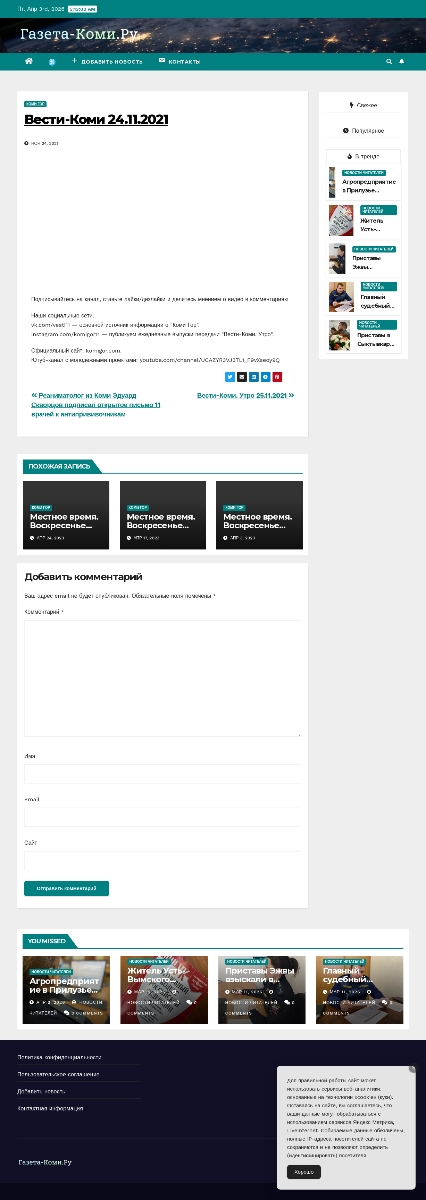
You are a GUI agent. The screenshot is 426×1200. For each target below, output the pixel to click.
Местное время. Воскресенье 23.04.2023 (64, 525)
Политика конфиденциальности (59, 1057)
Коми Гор (35, 104)
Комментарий (44, 612)
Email (32, 799)
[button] (389, 61)
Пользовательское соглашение (58, 1074)
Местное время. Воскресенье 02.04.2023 (257, 525)
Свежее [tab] (363, 105)
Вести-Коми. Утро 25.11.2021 (245, 395)
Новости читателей (364, 173)
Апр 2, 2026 (50, 1002)
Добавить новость (41, 1091)
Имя (29, 756)
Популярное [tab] (363, 130)
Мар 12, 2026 (150, 992)
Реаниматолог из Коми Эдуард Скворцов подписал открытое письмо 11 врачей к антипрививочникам (95, 404)
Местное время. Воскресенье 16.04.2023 (161, 525)
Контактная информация (50, 1108)
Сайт (30, 842)
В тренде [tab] (363, 156)
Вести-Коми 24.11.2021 (96, 119)
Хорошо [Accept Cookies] (304, 1172)
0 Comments (87, 1013)
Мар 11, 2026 (247, 992)
